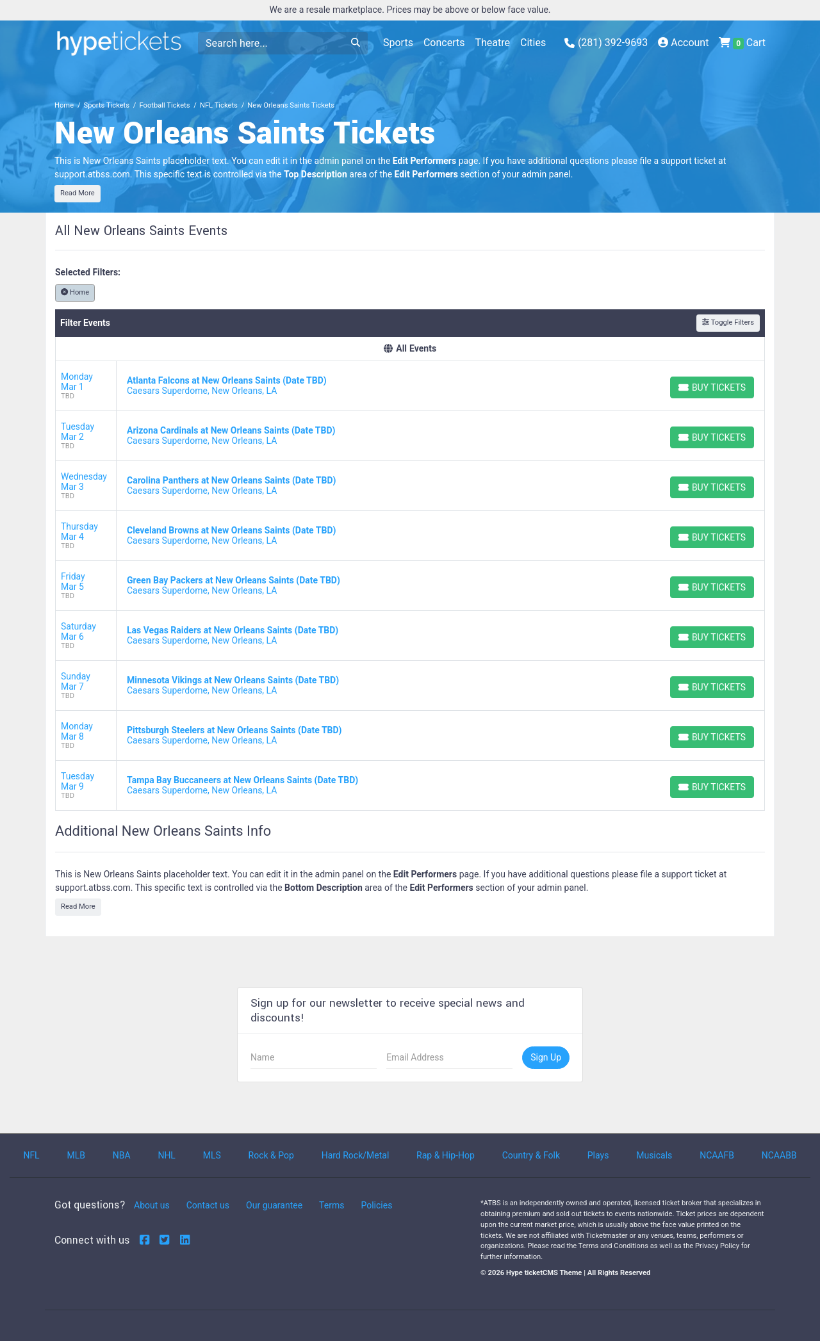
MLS (212, 1155)
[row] (410, 386)
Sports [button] (398, 43)
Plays (598, 1155)
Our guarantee (274, 1205)
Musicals (654, 1155)
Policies (376, 1205)
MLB (76, 1155)
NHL (167, 1155)
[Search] (270, 43)
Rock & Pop (271, 1155)
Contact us (207, 1205)
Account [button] (683, 43)
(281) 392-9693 (606, 43)
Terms (331, 1205)
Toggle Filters (728, 322)
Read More (77, 193)
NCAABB (779, 1155)
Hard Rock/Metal (356, 1155)
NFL (31, 1155)
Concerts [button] (444, 43)
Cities (533, 43)
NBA (122, 1155)
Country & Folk (531, 1155)
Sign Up (545, 1057)
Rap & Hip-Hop (445, 1155)
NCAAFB (717, 1155)
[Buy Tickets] (712, 387)
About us (152, 1205)
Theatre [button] (492, 43)
